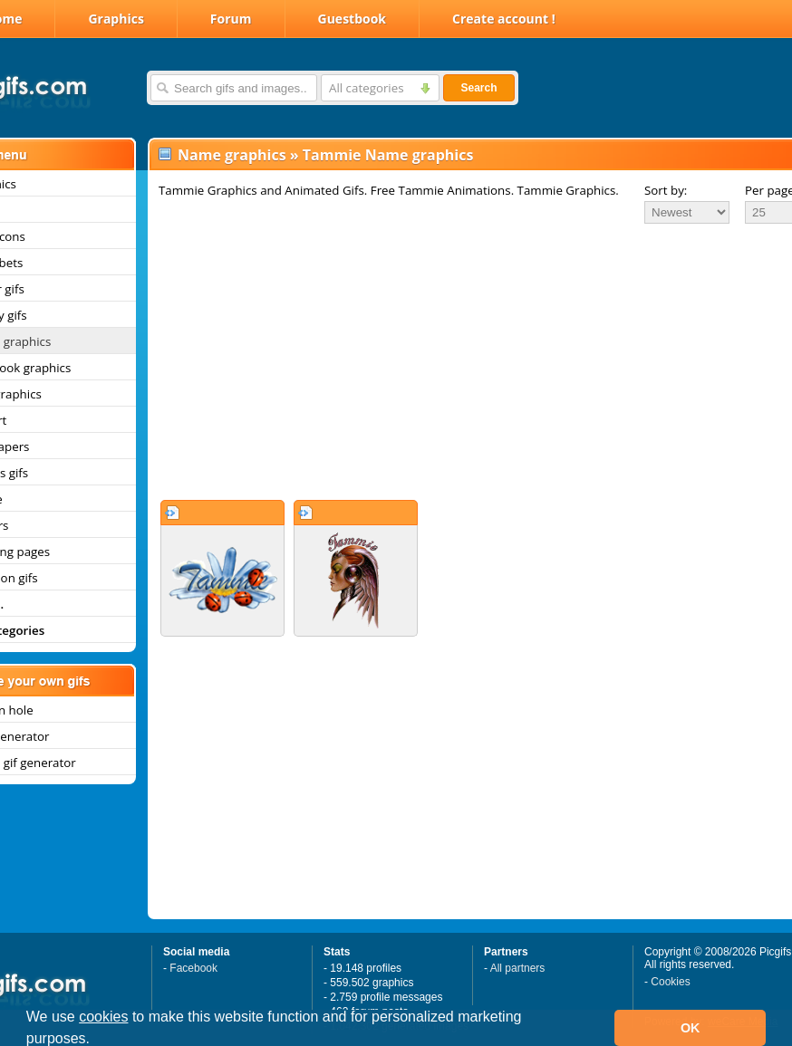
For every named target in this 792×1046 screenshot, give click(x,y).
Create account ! (503, 18)
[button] (97, 1040)
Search (478, 88)
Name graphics (232, 155)
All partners (518, 968)
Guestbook (352, 18)
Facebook (193, 968)
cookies (103, 1016)
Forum (231, 18)
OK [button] (690, 1028)
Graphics (115, 18)
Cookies (670, 981)
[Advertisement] (451, 361)
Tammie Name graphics (388, 155)
